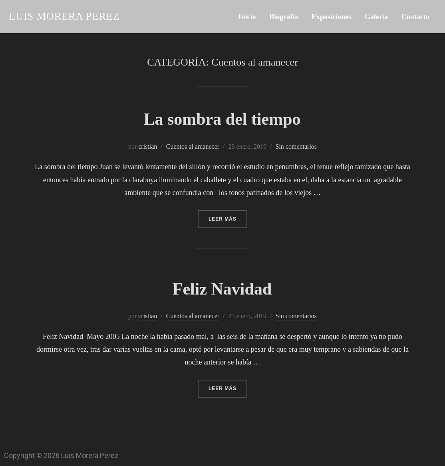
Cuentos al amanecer (192, 146)
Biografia (283, 17)
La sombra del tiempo (221, 119)
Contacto (415, 17)
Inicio (247, 17)
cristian (147, 146)
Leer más (228, 216)
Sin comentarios (296, 146)
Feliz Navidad (222, 289)
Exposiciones (331, 17)
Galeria (376, 17)
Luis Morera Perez (64, 16)
